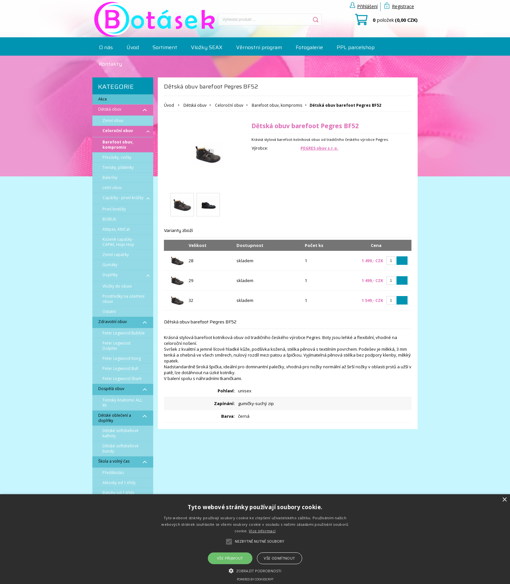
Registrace (403, 6)
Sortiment (165, 47)
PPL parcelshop (356, 47)
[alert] (255, 539)
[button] (255, 570)
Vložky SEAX (206, 47)
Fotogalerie (309, 47)
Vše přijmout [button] (230, 558)
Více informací (262, 530)
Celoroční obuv (229, 105)
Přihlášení (367, 6)
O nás (106, 47)
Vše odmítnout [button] (279, 558)
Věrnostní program (259, 47)
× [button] (504, 499)
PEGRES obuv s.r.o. (319, 148)
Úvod (133, 47)
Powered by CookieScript (255, 579)
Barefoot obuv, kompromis (277, 105)
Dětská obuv (195, 105)
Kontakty (110, 64)
